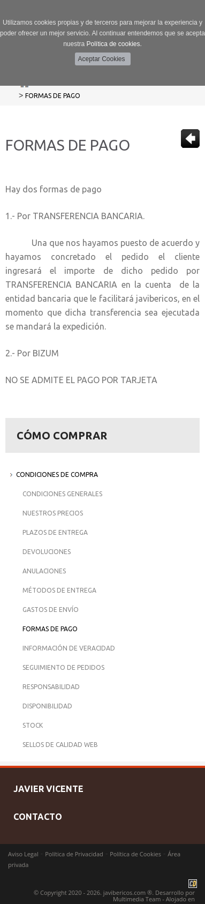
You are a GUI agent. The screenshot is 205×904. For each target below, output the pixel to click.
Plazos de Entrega (55, 532)
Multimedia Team (137, 899)
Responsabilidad (51, 686)
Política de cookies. (113, 44)
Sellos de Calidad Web (60, 744)
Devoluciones (46, 551)
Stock (32, 725)
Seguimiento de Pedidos (63, 667)
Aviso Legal (23, 854)
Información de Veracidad (68, 648)
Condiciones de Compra (57, 474)
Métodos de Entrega (59, 590)
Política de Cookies (135, 854)
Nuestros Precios (52, 513)
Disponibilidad (47, 706)
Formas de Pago (52, 95)
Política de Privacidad (74, 854)
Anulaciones (44, 570)
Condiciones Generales (62, 493)
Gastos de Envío (50, 609)
